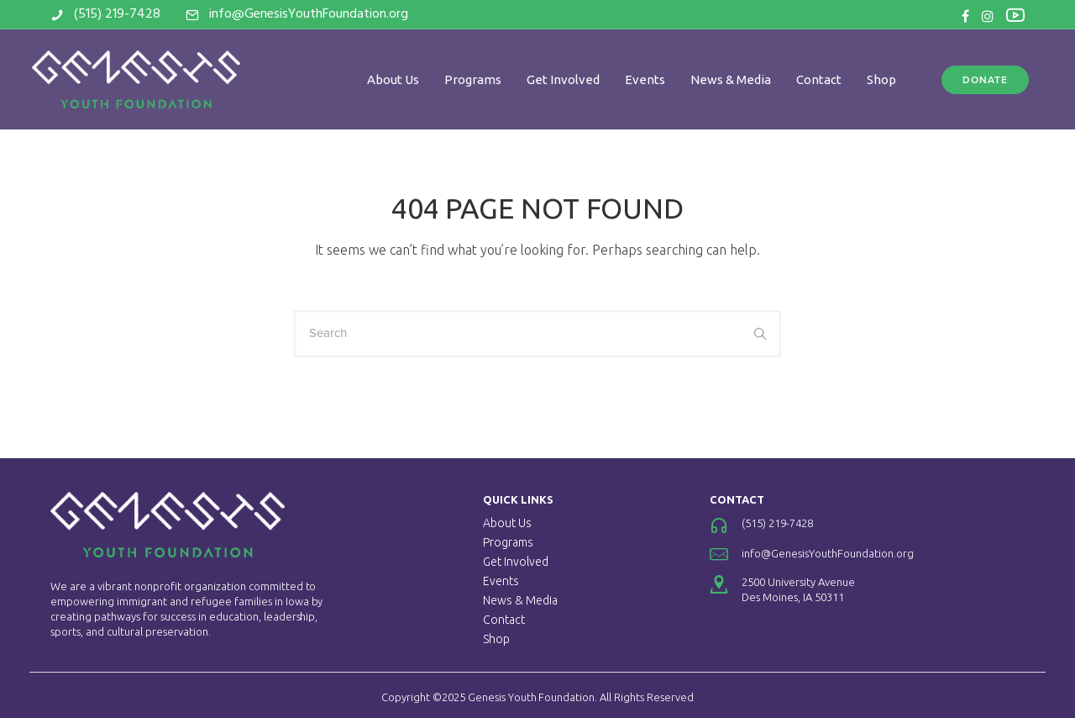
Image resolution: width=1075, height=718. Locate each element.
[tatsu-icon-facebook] (965, 16)
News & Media (730, 79)
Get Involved (563, 79)
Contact (819, 79)
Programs (472, 79)
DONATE (985, 80)
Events (645, 79)
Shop (881, 79)
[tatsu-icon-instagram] (988, 16)
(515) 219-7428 (117, 14)
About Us (393, 79)
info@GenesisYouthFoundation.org (308, 14)
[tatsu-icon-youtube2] (1015, 14)
